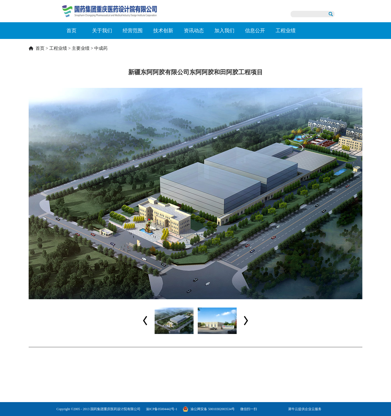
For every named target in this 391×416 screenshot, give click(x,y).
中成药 (101, 48)
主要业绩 (81, 48)
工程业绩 (58, 48)
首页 (71, 30)
